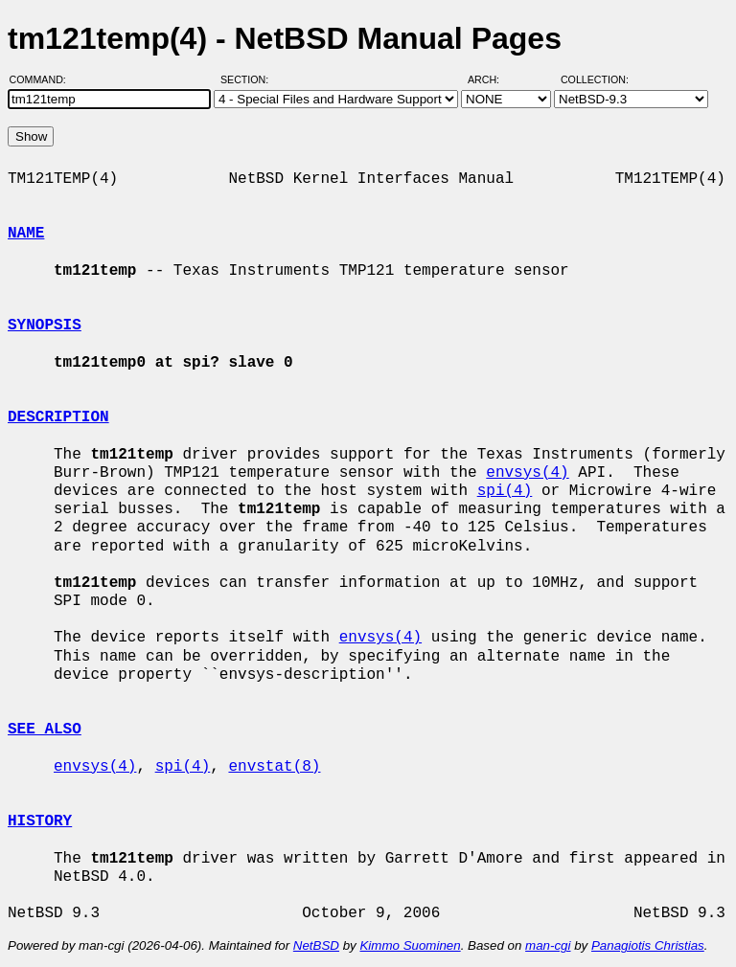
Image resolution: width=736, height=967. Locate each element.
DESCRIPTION (58, 417)
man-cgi (547, 945)
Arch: (492, 79)
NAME (26, 233)
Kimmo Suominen (409, 945)
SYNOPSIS (44, 325)
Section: (248, 79)
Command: (44, 79)
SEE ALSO (44, 729)
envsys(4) (527, 473)
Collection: (595, 79)
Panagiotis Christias (647, 945)
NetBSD (316, 945)
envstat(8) (274, 766)
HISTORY (40, 821)
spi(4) (505, 491)
